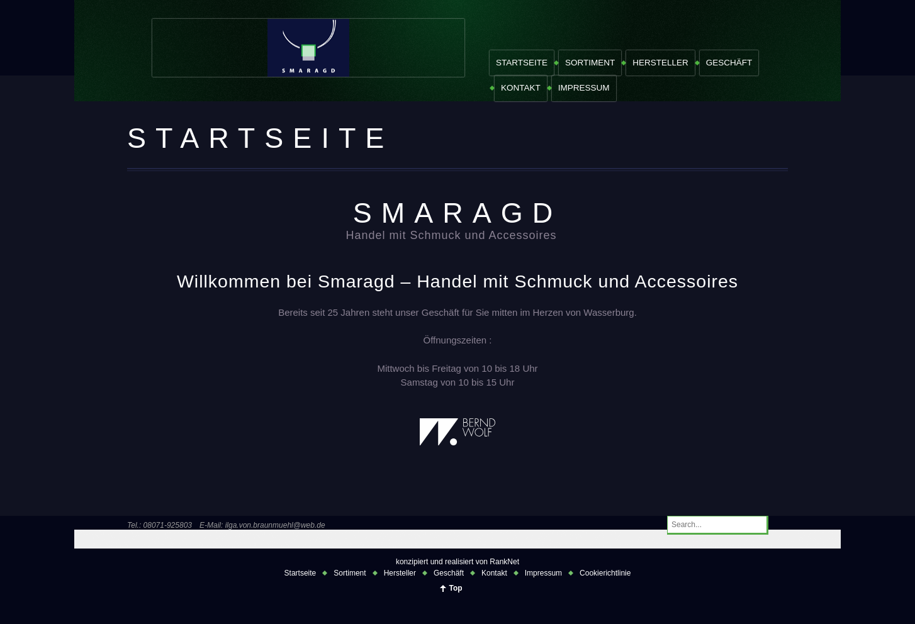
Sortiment (590, 62)
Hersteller (660, 62)
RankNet (504, 561)
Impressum (584, 87)
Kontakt (521, 87)
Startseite (521, 62)
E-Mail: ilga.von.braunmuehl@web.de (262, 525)
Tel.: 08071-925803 (159, 525)
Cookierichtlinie (605, 573)
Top (455, 588)
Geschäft (729, 62)
